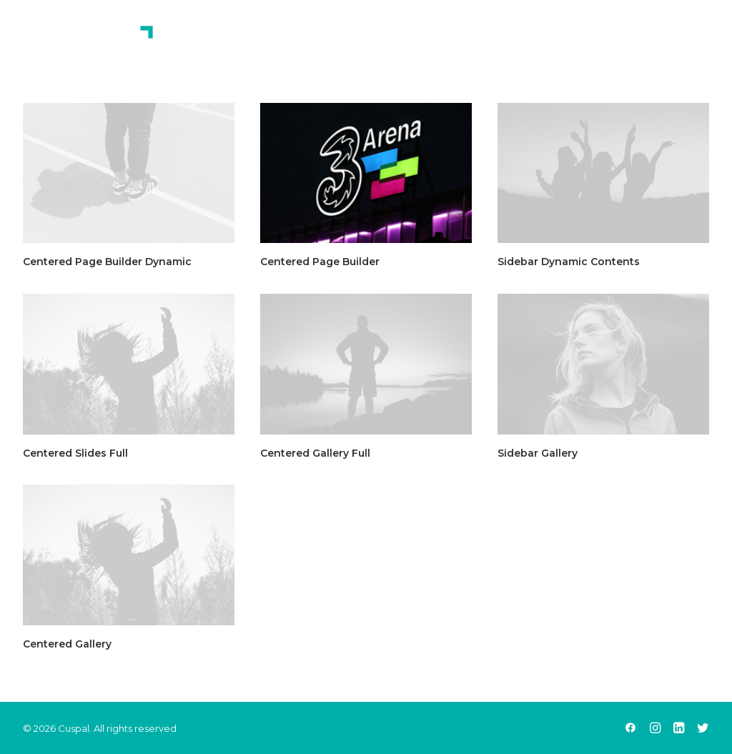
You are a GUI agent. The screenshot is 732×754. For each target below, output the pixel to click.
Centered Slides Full (75, 453)
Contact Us (607, 42)
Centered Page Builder (320, 261)
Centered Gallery (67, 644)
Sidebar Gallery (538, 453)
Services (518, 42)
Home (369, 42)
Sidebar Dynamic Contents (569, 261)
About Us (438, 42)
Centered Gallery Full (315, 453)
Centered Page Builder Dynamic (107, 261)
